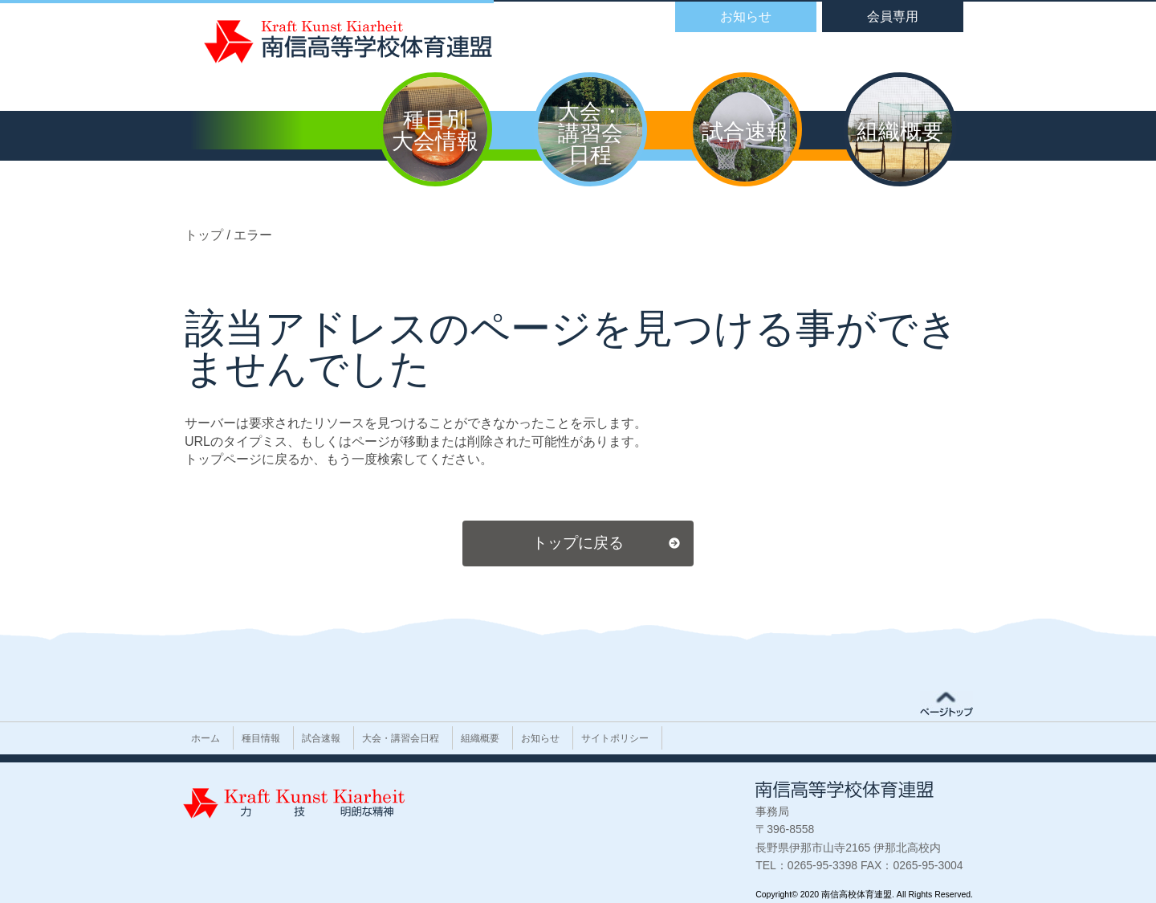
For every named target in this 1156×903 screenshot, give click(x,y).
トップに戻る (578, 542)
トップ (205, 235)
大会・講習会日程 (400, 738)
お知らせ (540, 738)
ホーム (205, 738)
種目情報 (261, 738)
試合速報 (321, 738)
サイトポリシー (615, 738)
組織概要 (480, 738)
